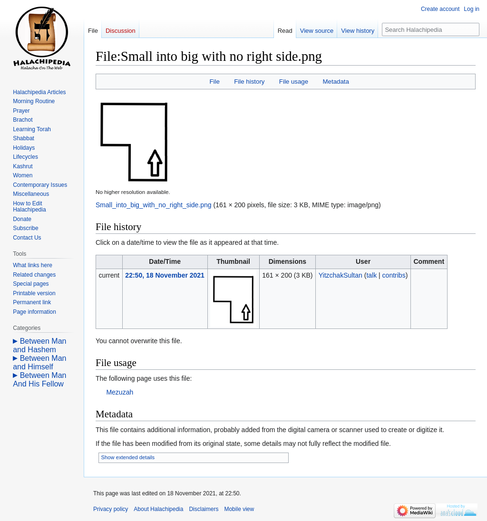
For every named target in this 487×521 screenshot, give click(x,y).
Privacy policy (110, 509)
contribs (394, 275)
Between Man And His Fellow (39, 379)
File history (249, 81)
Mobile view (239, 509)
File (214, 81)
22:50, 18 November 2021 (165, 275)
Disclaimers (203, 509)
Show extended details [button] (128, 457)
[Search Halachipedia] (430, 29)
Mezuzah (119, 392)
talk (371, 275)
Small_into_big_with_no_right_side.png (154, 205)
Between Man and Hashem (39, 345)
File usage (293, 81)
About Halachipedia (158, 509)
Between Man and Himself (39, 362)
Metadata (335, 81)
